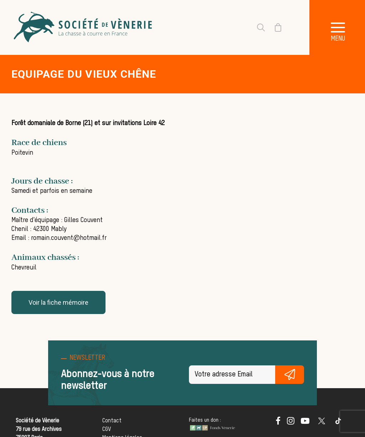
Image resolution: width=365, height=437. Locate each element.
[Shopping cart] (273, 27)
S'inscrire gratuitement (289, 374)
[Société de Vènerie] (83, 27)
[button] (278, 423)
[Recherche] (256, 27)
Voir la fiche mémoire (58, 302)
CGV (106, 429)
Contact (112, 421)
